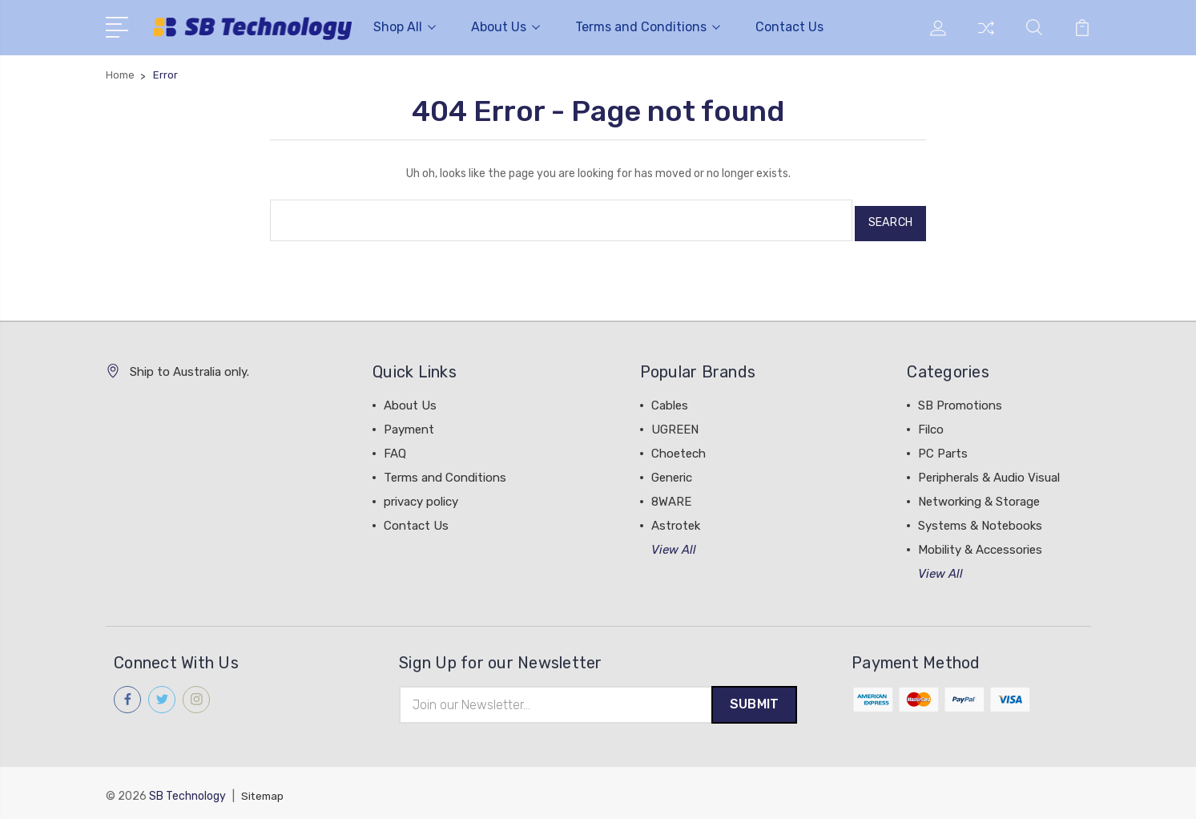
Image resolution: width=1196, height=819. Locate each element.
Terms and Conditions (647, 26)
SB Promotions (960, 399)
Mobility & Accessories (980, 543)
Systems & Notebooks (980, 519)
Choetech (678, 447)
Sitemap (263, 791)
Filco (931, 423)
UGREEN (675, 423)
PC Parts (943, 447)
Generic (671, 471)
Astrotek (675, 519)
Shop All (404, 26)
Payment (409, 423)
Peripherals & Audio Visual (989, 471)
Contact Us (789, 26)
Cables (669, 399)
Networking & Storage (979, 495)
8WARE (671, 495)
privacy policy (421, 495)
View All (673, 543)
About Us (505, 26)
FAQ (395, 447)
